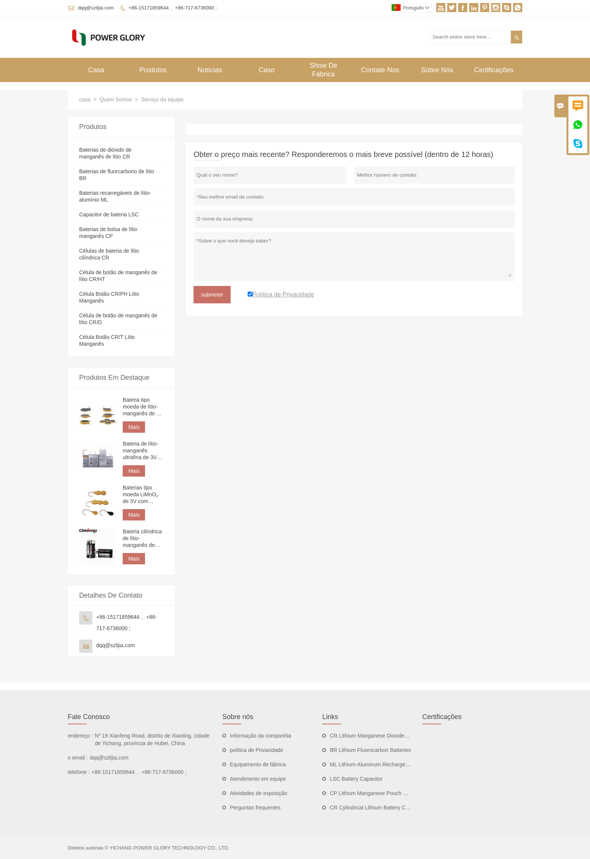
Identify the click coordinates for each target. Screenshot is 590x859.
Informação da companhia (260, 736)
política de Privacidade (256, 750)
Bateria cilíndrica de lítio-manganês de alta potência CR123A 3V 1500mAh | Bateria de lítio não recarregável (142, 538)
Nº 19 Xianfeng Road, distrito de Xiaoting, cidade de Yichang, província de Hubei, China (152, 739)
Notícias (209, 70)
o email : (78, 758)
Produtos (153, 70)
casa (85, 99)
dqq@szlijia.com (96, 8)
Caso (267, 70)
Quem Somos (116, 99)
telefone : (79, 772)
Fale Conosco (89, 717)
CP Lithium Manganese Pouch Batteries (377, 793)
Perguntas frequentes (255, 808)
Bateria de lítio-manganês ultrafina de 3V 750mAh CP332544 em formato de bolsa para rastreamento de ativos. (142, 451)
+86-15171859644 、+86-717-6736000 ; (173, 8)
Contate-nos (380, 70)
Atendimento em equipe (258, 779)
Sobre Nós (437, 70)
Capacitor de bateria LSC (109, 214)
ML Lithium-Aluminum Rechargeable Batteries (384, 764)
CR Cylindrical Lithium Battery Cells (372, 808)
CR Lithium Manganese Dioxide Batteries (378, 736)
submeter (212, 295)
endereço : (80, 736)
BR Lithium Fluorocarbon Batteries (370, 750)
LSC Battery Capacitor (356, 779)
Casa (96, 70)
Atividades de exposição (258, 793)
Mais (134, 427)
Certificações (494, 70)
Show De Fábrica (323, 70)
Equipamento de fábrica (258, 764)
